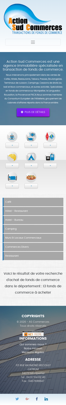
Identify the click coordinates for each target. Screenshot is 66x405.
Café (8, 202)
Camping (11, 229)
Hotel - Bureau (14, 220)
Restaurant (12, 256)
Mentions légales (33, 352)
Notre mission (33, 348)
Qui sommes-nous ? (33, 344)
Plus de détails (33, 112)
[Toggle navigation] (33, 42)
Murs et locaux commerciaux (23, 238)
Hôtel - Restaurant (16, 211)
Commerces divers (17, 247)
